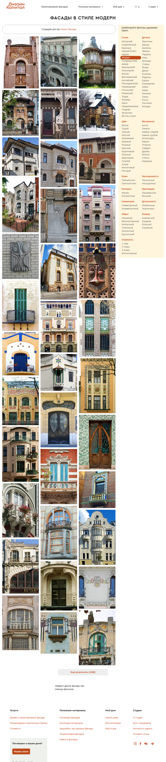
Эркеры (146, 51)
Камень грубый (149, 135)
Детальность (149, 201)
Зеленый (126, 154)
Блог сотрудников (142, 723)
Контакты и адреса (142, 728)
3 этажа (126, 250)
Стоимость (15, 728)
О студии (137, 717)
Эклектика (127, 113)
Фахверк (126, 100)
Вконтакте (146, 744)
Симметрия (128, 201)
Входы (145, 67)
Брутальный (128, 234)
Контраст (127, 189)
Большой (146, 224)
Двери (145, 71)
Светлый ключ (129, 183)
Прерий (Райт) (129, 51)
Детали (146, 37)
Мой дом (117, 6)
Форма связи (21, 751)
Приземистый (149, 193)
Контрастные (128, 196)
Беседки (146, 106)
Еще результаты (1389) (83, 672)
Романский (127, 93)
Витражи (146, 61)
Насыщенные (149, 183)
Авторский (127, 41)
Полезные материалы (89, 6)
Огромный (147, 228)
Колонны (146, 74)
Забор (145, 87)
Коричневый (128, 151)
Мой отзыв (110, 728)
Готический (127, 90)
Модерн (126, 57)
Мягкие (125, 193)
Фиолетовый (128, 167)
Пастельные (148, 180)
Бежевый (126, 141)
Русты (145, 100)
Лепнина (146, 93)
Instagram (135, 744)
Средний (146, 221)
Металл (146, 154)
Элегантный (128, 231)
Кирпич (145, 141)
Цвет (124, 121)
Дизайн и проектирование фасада (27, 717)
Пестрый (126, 171)
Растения (147, 103)
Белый (125, 125)
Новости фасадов (69, 739)
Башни (145, 80)
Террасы (146, 54)
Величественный (130, 221)
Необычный (128, 224)
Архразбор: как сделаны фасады (76, 728)
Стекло (145, 158)
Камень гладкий (150, 132)
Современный (129, 44)
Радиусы (146, 77)
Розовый (126, 145)
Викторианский (129, 77)
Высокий (146, 196)
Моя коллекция (113, 723)
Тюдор (125, 96)
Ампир (125, 64)
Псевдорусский (129, 61)
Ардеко (125, 54)
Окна (144, 57)
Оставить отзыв (141, 734)
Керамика (147, 161)
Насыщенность (150, 176)
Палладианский (130, 83)
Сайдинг (146, 148)
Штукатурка (148, 138)
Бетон (145, 125)
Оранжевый (128, 138)
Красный (126, 148)
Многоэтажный (129, 253)
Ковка (145, 90)
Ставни (145, 64)
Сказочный (127, 228)
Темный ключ (128, 180)
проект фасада (68, 29)
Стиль (125, 37)
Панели (146, 128)
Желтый (126, 135)
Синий (125, 164)
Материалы (148, 121)
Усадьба (126, 109)
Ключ (125, 176)
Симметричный (129, 205)
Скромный (127, 218)
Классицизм (128, 70)
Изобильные (148, 205)
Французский (128, 67)
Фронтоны (147, 41)
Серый (125, 128)
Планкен (146, 145)
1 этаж (125, 243)
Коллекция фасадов (70, 717)
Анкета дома (111, 717)
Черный (126, 132)
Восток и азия (129, 116)
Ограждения (148, 84)
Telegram (152, 744)
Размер (146, 214)
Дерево (146, 151)
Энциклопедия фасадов (72, 734)
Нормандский (128, 87)
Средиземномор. (130, 106)
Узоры (145, 96)
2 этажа (126, 247)
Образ (125, 214)
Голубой (126, 161)
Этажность (127, 239)
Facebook (140, 744)
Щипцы (145, 44)
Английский (127, 80)
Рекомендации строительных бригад (28, 723)
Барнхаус (126, 48)
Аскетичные (148, 208)
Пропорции (148, 189)
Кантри (125, 74)
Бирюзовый (127, 158)
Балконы (146, 48)
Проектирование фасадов (54, 6)
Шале (125, 103)
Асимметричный (130, 208)
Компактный (148, 218)
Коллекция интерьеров (71, 723)
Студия (152, 6)
